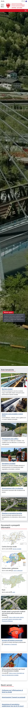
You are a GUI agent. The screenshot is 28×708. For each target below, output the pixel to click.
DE (24, 1)
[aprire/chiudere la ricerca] (25, 10)
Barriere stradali (7, 389)
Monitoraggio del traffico (10, 438)
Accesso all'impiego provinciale (12, 640)
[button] (1, 189)
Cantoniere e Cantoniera (10, 644)
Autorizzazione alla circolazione (12, 488)
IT (22, 1)
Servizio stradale (16, 549)
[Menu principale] (2, 6)
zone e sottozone (17, 570)
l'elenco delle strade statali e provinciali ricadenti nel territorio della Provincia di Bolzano (13, 619)
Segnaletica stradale (8, 463)
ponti (13, 592)
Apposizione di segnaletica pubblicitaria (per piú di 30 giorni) (13, 705)
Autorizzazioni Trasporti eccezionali (13, 697)
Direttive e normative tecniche (12, 513)
